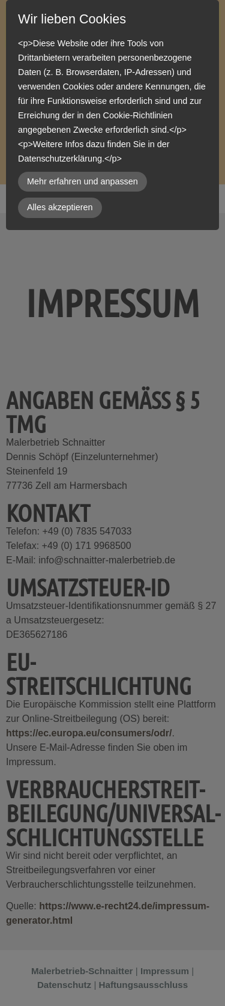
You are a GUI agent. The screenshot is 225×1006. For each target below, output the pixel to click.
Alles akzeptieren (60, 207)
